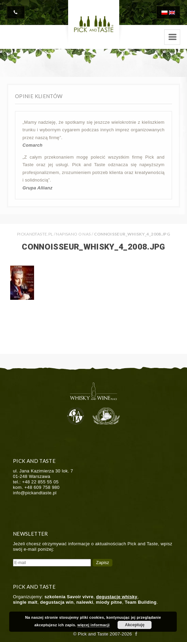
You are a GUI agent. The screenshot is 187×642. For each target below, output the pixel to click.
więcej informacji (93, 625)
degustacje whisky (116, 596)
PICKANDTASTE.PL (35, 234)
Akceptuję (134, 625)
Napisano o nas (73, 234)
